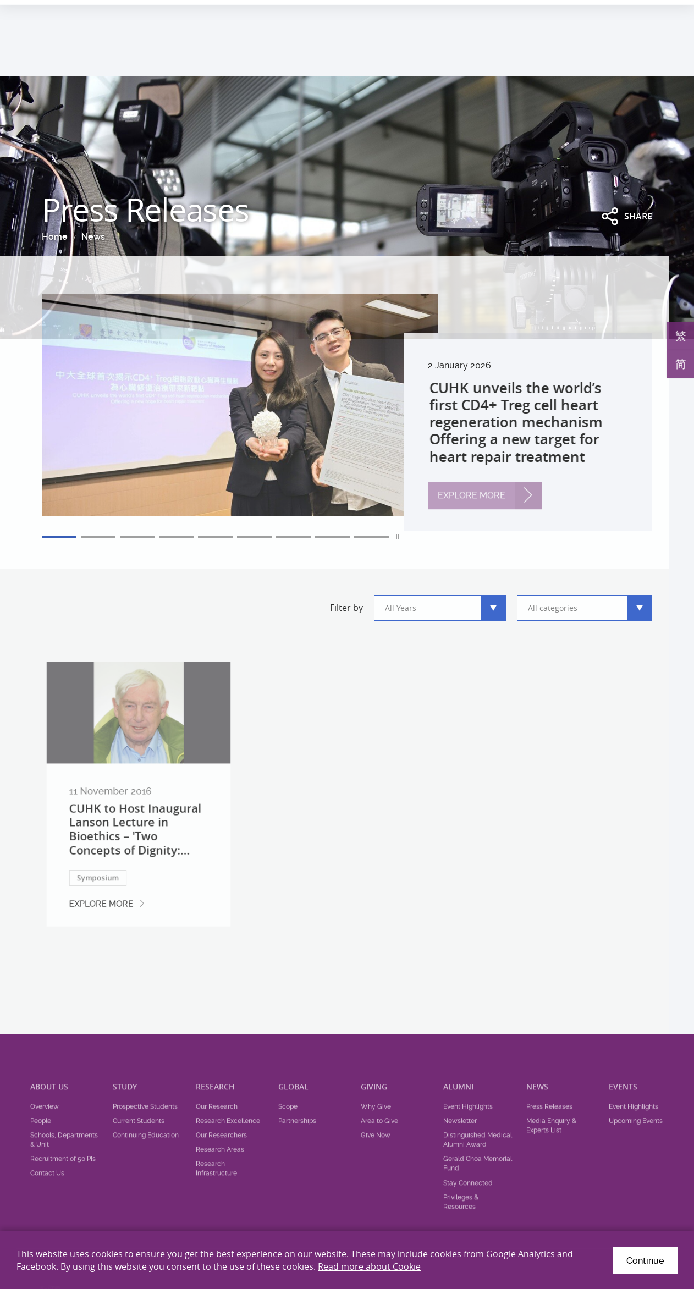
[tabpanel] (347, 412)
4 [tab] (176, 537)
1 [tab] (59, 537)
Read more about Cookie (369, 1266)
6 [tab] (254, 537)
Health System (530, 9)
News (91, 237)
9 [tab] (371, 537)
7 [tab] (293, 537)
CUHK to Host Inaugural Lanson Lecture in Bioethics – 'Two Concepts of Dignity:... (136, 854)
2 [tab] (98, 537)
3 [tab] (137, 537)
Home (52, 237)
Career (581, 9)
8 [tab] (332, 537)
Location (620, 9)
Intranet (663, 9)
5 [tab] (215, 537)
